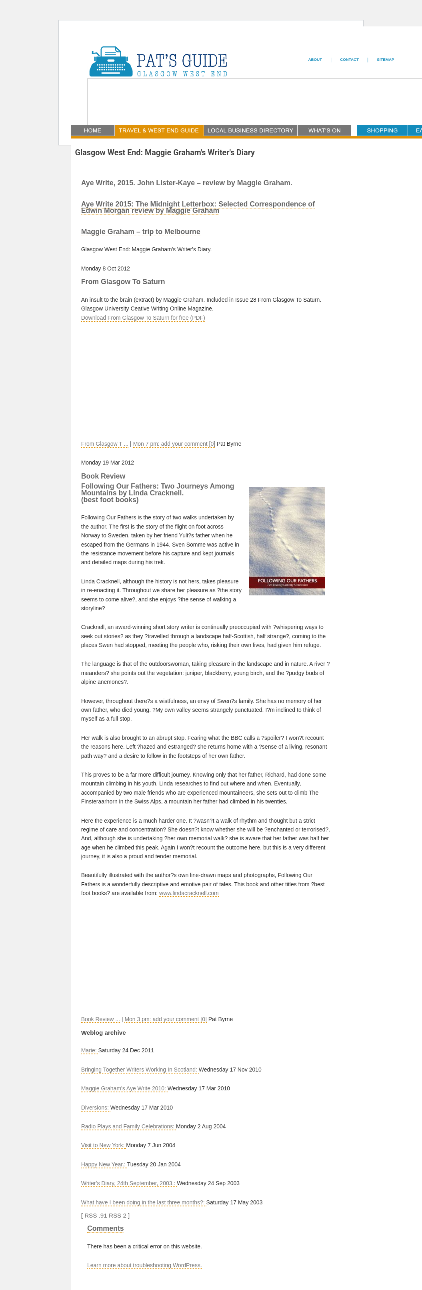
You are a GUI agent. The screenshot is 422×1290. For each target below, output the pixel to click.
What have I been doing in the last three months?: (143, 1202)
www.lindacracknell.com (189, 893)
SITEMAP (385, 59)
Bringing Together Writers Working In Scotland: (140, 1069)
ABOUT (315, 59)
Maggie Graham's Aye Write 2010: (124, 1088)
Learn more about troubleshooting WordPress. (144, 1265)
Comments (105, 1228)
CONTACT (349, 59)
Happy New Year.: (104, 1164)
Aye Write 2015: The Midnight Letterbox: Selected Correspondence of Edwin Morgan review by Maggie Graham (198, 207)
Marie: (89, 1050)
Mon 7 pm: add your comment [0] (174, 444)
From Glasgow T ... (105, 444)
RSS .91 (95, 1215)
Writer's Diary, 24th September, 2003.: (129, 1183)
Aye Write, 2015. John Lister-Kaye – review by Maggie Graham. (186, 183)
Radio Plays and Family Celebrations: (128, 1126)
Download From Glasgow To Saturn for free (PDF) (143, 317)
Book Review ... (100, 1019)
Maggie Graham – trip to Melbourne (140, 232)
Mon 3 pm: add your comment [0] (165, 1019)
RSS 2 (117, 1215)
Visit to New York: (103, 1145)
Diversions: (95, 1107)
